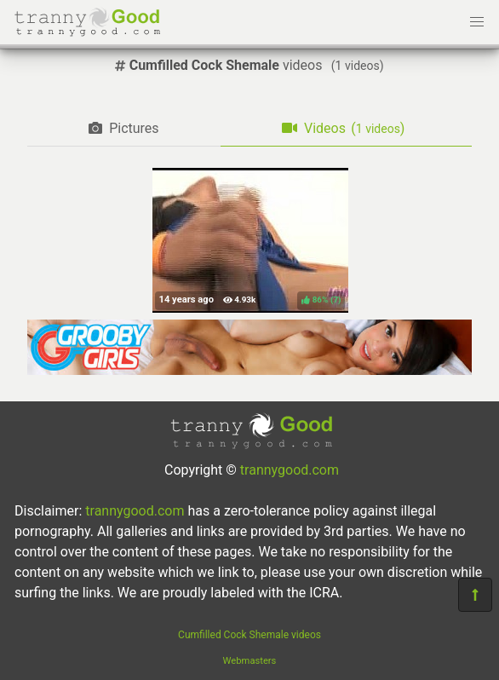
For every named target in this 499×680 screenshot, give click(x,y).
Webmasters (250, 660)
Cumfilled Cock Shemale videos (249, 635)
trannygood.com (289, 470)
